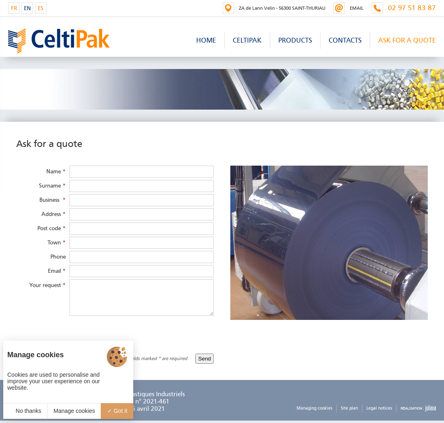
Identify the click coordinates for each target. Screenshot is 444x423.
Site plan (349, 408)
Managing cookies (314, 408)
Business (52, 199)
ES (40, 8)
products (295, 40)
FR (14, 8)
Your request (47, 285)
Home (206, 40)
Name (56, 171)
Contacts (345, 40)
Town (57, 242)
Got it (117, 411)
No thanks (25, 411)
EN (27, 8)
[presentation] (152, 334)
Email (57, 271)
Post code (51, 228)
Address (53, 214)
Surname (52, 185)
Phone (58, 256)
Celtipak (247, 40)
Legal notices (379, 408)
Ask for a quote (407, 40)
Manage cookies (74, 411)
